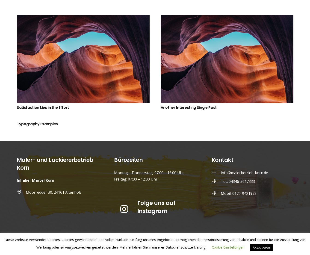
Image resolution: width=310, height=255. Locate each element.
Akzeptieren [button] (261, 247)
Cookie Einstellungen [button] (228, 247)
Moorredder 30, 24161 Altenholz (54, 192)
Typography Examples (37, 124)
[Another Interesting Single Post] (227, 18)
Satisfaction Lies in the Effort (43, 107)
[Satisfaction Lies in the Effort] (83, 18)
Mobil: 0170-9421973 (239, 193)
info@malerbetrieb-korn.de (244, 172)
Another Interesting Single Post (189, 107)
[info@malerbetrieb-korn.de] (216, 172)
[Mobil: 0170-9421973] (216, 193)
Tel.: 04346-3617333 (238, 181)
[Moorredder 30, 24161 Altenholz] (21, 192)
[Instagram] (124, 209)
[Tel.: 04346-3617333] (216, 181)
